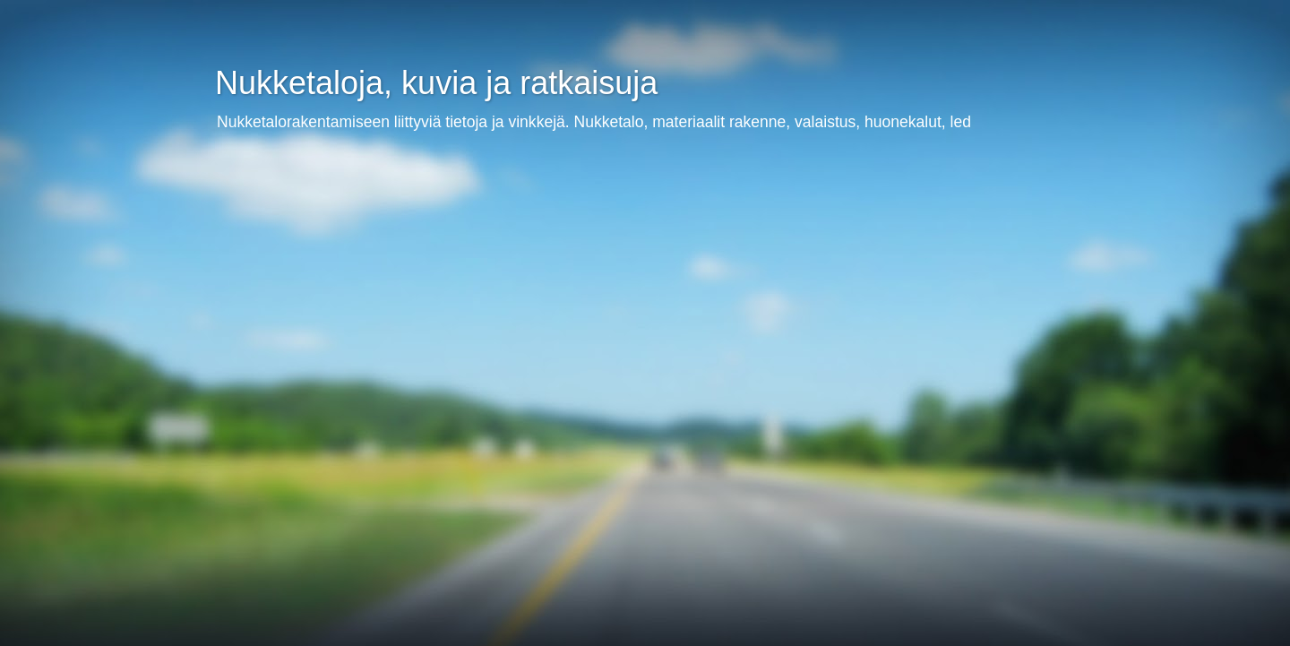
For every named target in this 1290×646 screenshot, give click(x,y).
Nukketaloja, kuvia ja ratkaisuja (436, 83)
